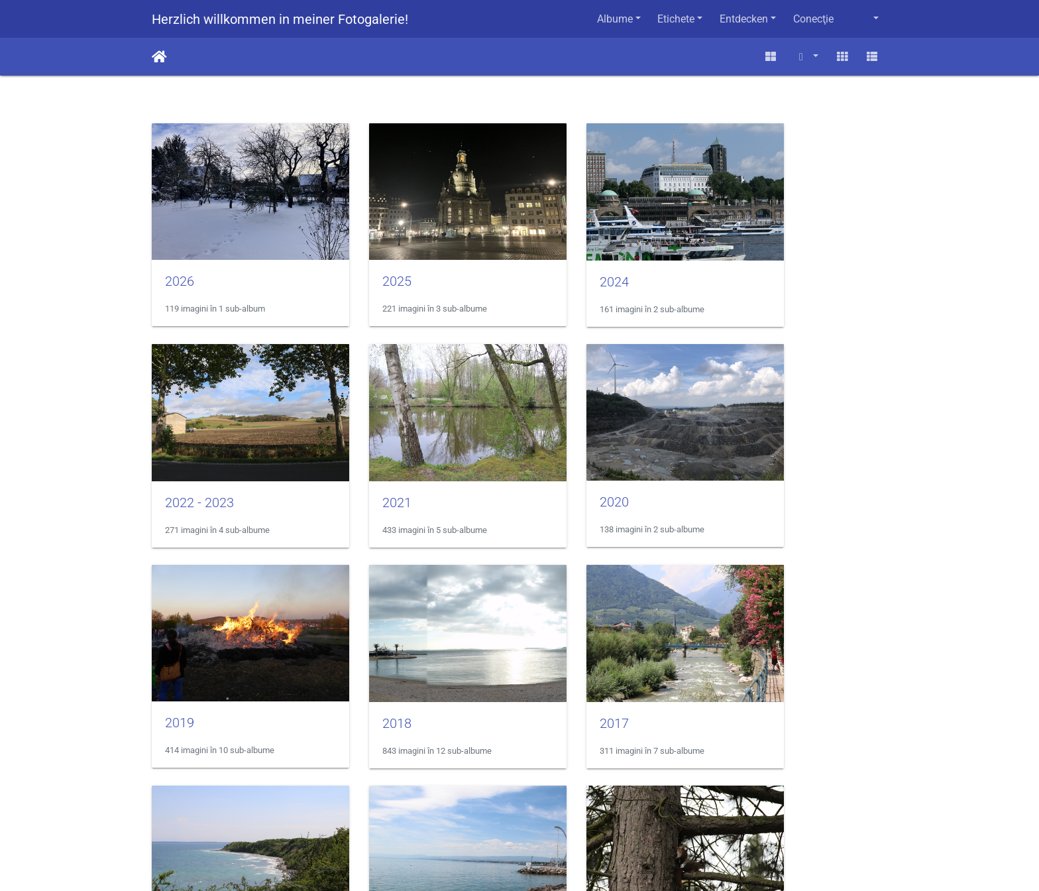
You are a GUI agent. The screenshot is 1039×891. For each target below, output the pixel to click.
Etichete (675, 19)
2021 (179, 463)
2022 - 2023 (766, 262)
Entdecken (744, 19)
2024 (557, 262)
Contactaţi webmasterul (566, 809)
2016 (368, 664)
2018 (746, 463)
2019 (557, 462)
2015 (557, 664)
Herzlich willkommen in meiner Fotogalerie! (280, 19)
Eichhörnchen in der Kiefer (808, 664)
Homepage (520, 853)
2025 (368, 261)
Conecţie (813, 19)
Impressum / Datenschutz (518, 826)
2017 (179, 664)
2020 (368, 462)
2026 (179, 261)
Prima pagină (159, 57)
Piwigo (487, 809)
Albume (615, 19)
